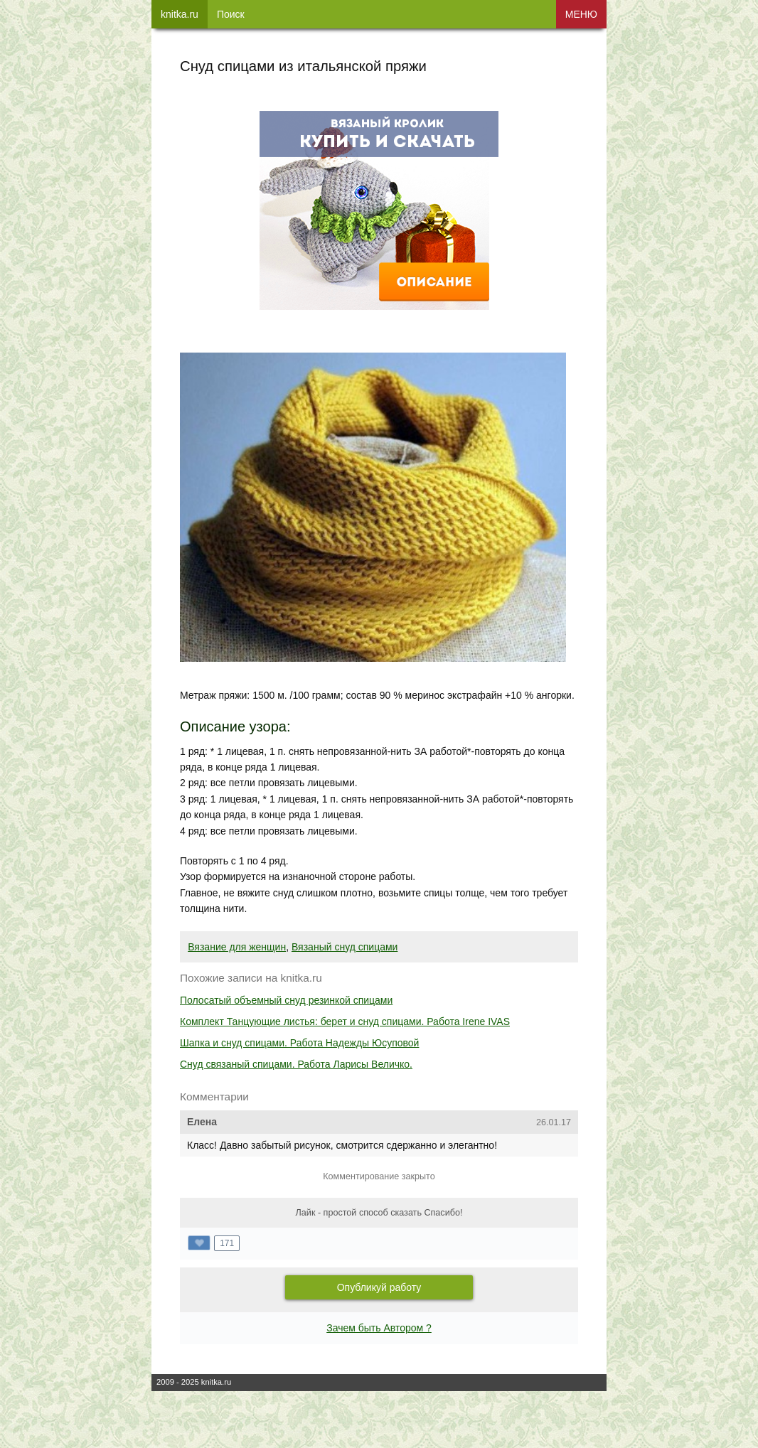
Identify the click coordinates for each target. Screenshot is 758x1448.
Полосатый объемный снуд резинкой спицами (286, 1000)
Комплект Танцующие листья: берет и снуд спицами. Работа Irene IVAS (345, 1021)
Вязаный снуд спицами (344, 947)
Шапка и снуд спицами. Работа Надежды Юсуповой (299, 1043)
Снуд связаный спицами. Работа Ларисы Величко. (296, 1064)
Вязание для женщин (237, 947)
